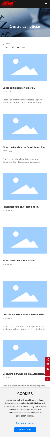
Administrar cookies (25, 423)
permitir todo (25, 430)
